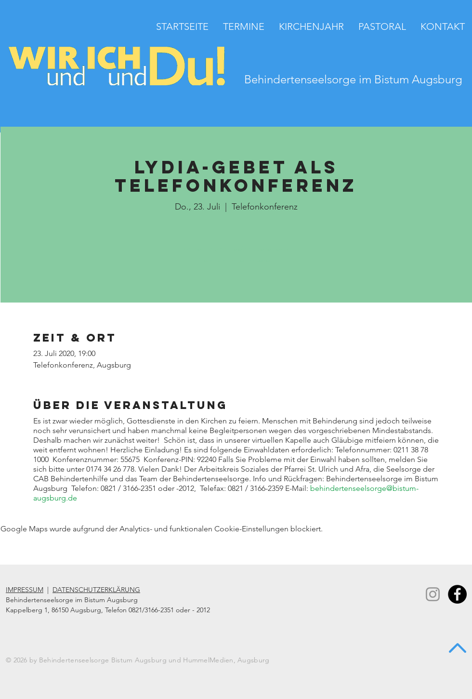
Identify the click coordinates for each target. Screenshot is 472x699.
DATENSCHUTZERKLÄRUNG (96, 589)
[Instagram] (432, 594)
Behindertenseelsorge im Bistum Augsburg (353, 79)
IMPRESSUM (24, 589)
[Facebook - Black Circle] (457, 594)
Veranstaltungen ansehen (236, 259)
